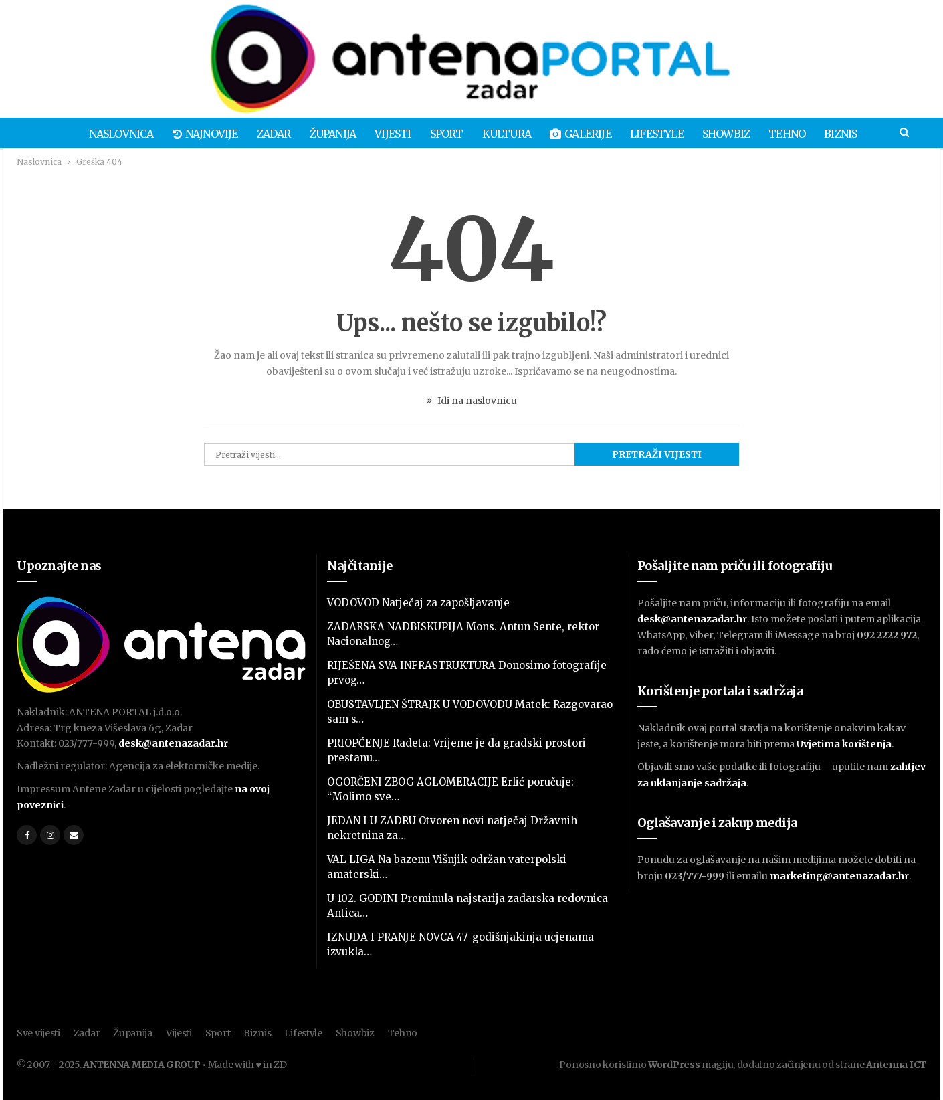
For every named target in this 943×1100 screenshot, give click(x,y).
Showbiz (732, 134)
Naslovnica (110, 134)
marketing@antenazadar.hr (839, 876)
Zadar (266, 134)
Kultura (507, 134)
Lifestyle (661, 134)
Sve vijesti (38, 1033)
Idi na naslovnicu (472, 401)
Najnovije (196, 134)
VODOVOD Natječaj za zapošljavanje (418, 602)
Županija (327, 134)
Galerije (584, 134)
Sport (445, 134)
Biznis (851, 134)
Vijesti (390, 134)
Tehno (796, 134)
